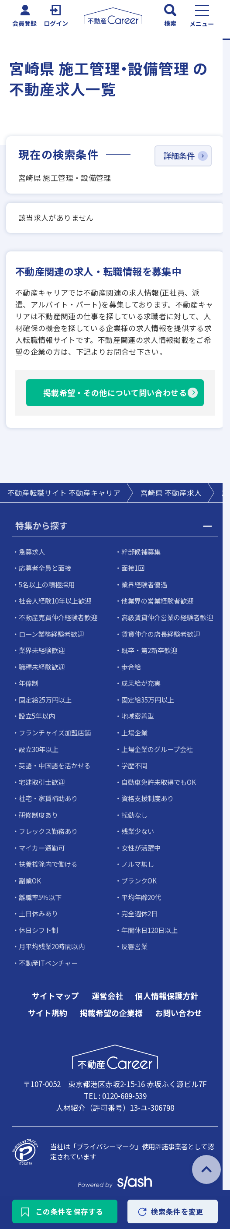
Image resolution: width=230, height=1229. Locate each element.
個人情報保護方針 (166, 990)
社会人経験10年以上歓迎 (55, 601)
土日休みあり (38, 908)
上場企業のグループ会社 (157, 747)
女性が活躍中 (141, 843)
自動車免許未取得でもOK (158, 779)
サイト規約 (47, 1007)
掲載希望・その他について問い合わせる (115, 393)
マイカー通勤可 (42, 843)
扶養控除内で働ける (48, 860)
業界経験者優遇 (144, 585)
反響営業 (134, 941)
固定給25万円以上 (45, 698)
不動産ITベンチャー (48, 957)
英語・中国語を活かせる (55, 763)
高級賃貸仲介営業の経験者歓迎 (167, 617)
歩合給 (131, 666)
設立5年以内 (37, 714)
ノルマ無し (137, 860)
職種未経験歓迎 (42, 666)
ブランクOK (139, 876)
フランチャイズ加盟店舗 (55, 730)
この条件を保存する (71, 1210)
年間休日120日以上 (150, 924)
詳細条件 (179, 156)
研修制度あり (38, 811)
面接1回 (133, 568)
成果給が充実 (141, 682)
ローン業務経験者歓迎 (51, 633)
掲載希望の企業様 (111, 1007)
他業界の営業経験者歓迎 (157, 601)
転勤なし (134, 811)
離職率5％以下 (40, 892)
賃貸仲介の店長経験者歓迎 (160, 633)
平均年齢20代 (141, 892)
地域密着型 (137, 714)
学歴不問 (134, 763)
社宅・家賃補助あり (48, 795)
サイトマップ (55, 990)
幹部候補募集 (141, 552)
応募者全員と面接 (45, 568)
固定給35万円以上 (148, 698)
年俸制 (28, 682)
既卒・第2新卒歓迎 (149, 649)
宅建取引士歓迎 (42, 779)
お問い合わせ (178, 1007)
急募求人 (32, 552)
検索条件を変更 (176, 1210)
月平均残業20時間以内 (52, 941)
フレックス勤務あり (48, 827)
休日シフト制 (38, 924)
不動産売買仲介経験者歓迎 (58, 617)
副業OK (30, 876)
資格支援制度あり (147, 795)
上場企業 (134, 730)
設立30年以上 (39, 747)
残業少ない (137, 827)
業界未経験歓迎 (42, 649)
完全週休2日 (139, 908)
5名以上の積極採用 (47, 585)
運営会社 (107, 990)
